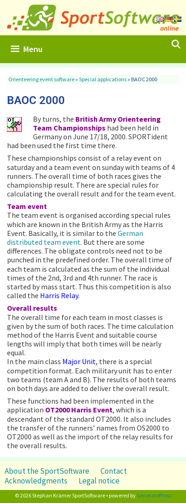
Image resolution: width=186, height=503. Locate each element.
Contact (113, 471)
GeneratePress (154, 495)
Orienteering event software (41, 79)
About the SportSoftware (47, 471)
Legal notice (99, 481)
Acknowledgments (36, 481)
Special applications (102, 79)
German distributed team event (75, 238)
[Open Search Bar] (176, 44)
